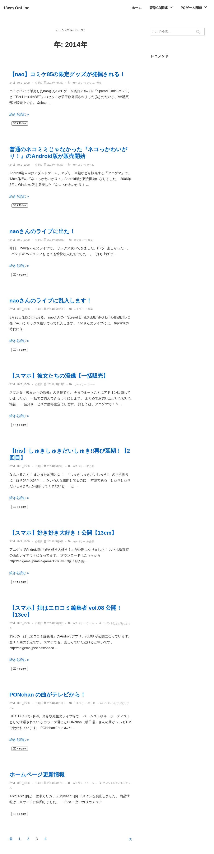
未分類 (90, 466)
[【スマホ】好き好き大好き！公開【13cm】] (55, 541)
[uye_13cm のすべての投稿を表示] (22, 82)
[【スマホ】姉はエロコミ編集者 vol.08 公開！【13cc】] (55, 623)
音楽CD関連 (162, 7)
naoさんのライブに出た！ (42, 231)
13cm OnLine (16, 8)
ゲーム (90, 164)
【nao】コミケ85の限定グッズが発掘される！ (67, 74)
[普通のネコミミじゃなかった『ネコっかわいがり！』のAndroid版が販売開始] (55, 164)
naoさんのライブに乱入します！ (50, 300)
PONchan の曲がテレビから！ (47, 695)
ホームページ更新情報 (37, 774)
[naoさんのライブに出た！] (56, 239)
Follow (19, 123)
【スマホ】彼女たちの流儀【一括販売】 (58, 376)
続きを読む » (19, 114)
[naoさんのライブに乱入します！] (56, 309)
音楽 (99, 82)
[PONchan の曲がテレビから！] (56, 703)
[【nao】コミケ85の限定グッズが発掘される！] (55, 82)
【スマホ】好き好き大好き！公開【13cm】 (63, 533)
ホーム (137, 8)
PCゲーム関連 (195, 7)
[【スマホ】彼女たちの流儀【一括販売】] (56, 384)
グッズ (90, 82)
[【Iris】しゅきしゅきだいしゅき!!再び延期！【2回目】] (55, 466)
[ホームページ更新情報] (55, 783)
